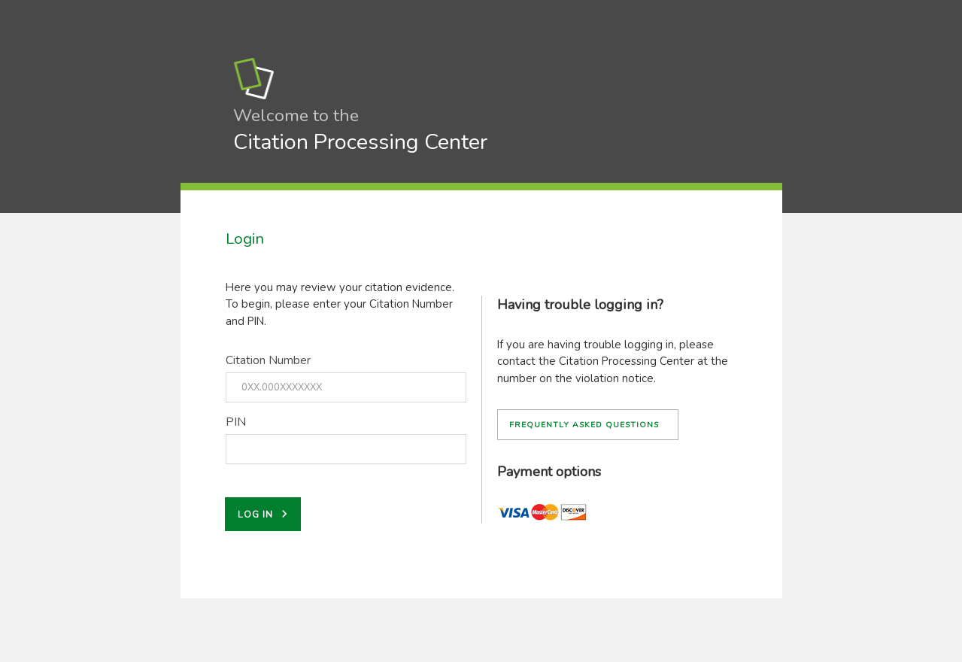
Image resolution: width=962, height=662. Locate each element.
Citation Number (268, 360)
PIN (236, 422)
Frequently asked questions (584, 424)
